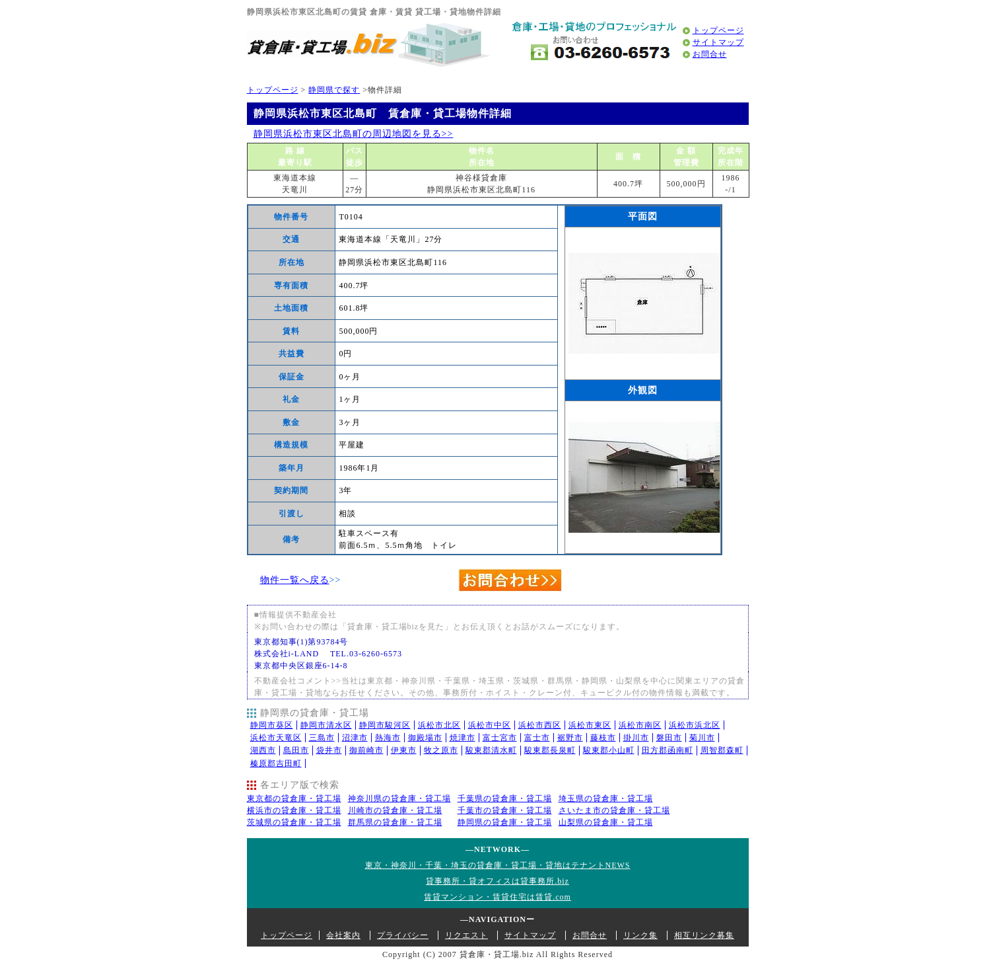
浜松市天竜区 (276, 737)
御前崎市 (366, 750)
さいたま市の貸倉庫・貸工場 (614, 810)
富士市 (537, 737)
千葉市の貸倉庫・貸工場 (505, 810)
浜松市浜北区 (694, 725)
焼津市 (462, 737)
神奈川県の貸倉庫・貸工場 (399, 798)
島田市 (296, 750)
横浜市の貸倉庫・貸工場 (294, 810)
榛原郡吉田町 (276, 763)
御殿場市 (425, 737)
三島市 (322, 737)
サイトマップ (718, 42)
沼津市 (355, 737)
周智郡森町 (722, 750)
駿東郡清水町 (491, 750)
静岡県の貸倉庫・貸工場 (505, 822)
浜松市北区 (439, 725)
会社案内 (343, 935)
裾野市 (570, 737)
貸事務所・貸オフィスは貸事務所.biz (497, 881)
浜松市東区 (589, 725)
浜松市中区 (489, 725)
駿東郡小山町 (609, 750)
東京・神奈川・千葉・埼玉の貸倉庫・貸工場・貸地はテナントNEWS (498, 865)
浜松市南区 (640, 725)
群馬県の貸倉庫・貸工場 (395, 822)
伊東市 (404, 750)
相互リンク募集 (704, 935)
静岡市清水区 (326, 725)
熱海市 (388, 737)
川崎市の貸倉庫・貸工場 (395, 810)
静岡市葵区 (271, 725)
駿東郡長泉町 (550, 750)
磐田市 (669, 737)
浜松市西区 (539, 725)
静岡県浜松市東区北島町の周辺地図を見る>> (354, 134)
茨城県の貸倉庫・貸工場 (294, 822)
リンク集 (640, 935)
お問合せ (710, 54)
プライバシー (403, 935)
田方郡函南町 (667, 750)
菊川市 (702, 737)
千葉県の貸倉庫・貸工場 (505, 798)
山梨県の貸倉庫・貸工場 (606, 822)
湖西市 (263, 750)
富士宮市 (500, 737)
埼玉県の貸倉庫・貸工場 (606, 798)
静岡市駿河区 (385, 725)
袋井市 (329, 750)
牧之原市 (441, 750)
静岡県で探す (334, 90)
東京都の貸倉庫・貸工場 (294, 798)
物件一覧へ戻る (294, 580)
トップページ (718, 30)
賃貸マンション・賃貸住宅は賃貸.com (497, 897)
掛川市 (636, 737)
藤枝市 (603, 737)
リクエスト (466, 935)
